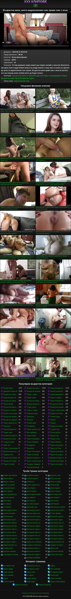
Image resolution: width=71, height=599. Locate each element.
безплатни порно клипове (34, 520)
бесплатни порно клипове (11, 532)
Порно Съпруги (55, 398)
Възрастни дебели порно (11, 420)
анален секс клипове (57, 510)
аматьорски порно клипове (11, 510)
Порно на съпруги (33, 451)
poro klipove (31, 497)
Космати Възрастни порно (11, 436)
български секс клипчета (34, 535)
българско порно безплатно (11, 539)
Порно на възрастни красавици (57, 455)
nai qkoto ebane (9, 488)
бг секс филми (55, 513)
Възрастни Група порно (11, 401)
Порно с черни (32, 410)
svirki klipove (54, 504)
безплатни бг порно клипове (34, 516)
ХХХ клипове (35, 1)
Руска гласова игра (34, 461)
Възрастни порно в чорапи (23, 76)
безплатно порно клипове (34, 529)
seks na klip (54, 501)
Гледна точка (55, 439)
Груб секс (6, 445)
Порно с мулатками (57, 410)
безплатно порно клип (11, 529)
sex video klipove (33, 504)
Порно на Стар (55, 448)
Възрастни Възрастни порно (57, 461)
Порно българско (21, 585)
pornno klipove (55, 491)
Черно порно (31, 436)
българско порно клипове (34, 539)
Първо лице (7, 432)
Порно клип (31, 572)
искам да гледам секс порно (34, 554)
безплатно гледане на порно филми (57, 526)
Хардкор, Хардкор (33, 464)
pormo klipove (32, 491)
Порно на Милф (33, 455)
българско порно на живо (57, 539)
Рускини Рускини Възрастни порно (34, 467)
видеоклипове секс (21, 81)
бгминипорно (8, 516)
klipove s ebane (8, 482)
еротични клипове (56, 551)
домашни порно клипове (34, 548)
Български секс (9, 566)
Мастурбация (32, 432)
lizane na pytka (55, 482)
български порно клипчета (34, 532)
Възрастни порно (9, 439)
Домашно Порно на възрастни (57, 458)
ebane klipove (8, 478)
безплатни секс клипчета (57, 523)
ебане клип (54, 548)
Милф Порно (8, 388)
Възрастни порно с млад (44, 76)
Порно (52, 566)
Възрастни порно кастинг (57, 426)
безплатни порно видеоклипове (11, 520)
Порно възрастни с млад (57, 391)
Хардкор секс (8, 455)
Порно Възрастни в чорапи (57, 401)
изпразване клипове (10, 554)
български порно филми (57, 532)
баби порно (31, 582)
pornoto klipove (8, 497)
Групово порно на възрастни (11, 451)
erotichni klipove (32, 478)
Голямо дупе (31, 423)
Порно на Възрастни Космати (57, 451)
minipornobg (54, 485)
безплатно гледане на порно (34, 526)
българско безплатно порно (57, 535)
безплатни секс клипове (34, 523)
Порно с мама (32, 394)
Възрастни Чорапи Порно (11, 461)
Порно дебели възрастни (11, 423)
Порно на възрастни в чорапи (57, 464)
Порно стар (54, 436)
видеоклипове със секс (11, 545)
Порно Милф (8, 404)
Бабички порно (32, 413)
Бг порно (30, 575)
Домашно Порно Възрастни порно (11, 391)
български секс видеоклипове (11, 535)
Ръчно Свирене (32, 442)
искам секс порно (56, 554)
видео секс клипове (34, 542)
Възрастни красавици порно (34, 391)
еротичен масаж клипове (34, 551)
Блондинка (31, 426)
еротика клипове (9, 551)
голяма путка (8, 548)
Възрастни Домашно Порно (11, 417)
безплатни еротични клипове (57, 516)
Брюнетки (30, 417)
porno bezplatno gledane (11, 494)
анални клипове (9, 513)
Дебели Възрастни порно (34, 404)
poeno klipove (55, 488)
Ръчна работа (55, 432)
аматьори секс (32, 507)
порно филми (8, 572)
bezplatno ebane (33, 475)
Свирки (53, 423)
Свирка (53, 420)
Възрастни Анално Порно (11, 410)
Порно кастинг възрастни (34, 429)
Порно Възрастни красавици (57, 388)
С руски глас (54, 429)
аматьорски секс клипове (34, 510)
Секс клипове (55, 569)
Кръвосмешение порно (57, 394)
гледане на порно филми (57, 545)
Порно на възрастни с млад (57, 445)
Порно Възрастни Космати (11, 429)
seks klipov (7, 501)
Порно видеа (8, 569)
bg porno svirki (55, 475)
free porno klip (55, 478)
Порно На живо (9, 464)
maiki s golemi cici (33, 485)
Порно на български (57, 582)
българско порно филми (11, 542)
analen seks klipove (10, 475)
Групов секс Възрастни (11, 458)
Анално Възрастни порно (11, 407)
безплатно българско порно (11, 526)
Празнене (7, 426)
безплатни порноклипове (11, 523)
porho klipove (8, 491)
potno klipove (55, 497)
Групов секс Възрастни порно (11, 413)
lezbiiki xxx (30, 482)
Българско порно (33, 569)
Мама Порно (31, 398)
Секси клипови (8, 582)
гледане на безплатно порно (34, 545)
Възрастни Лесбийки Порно (57, 404)
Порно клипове (55, 578)
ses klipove (7, 504)
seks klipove (31, 501)
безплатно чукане (56, 529)
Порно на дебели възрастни (34, 439)
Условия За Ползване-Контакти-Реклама (35, 593)
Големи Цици (55, 417)
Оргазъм (30, 420)
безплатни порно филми (57, 520)
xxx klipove (7, 507)
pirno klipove (31, 488)
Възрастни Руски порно (57, 413)
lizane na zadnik (9, 485)
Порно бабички (55, 442)
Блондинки (31, 445)
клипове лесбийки (33, 558)
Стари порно (31, 407)
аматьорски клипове (57, 507)
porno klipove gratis (34, 494)
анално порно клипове (34, 513)
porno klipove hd (56, 494)
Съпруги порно (8, 442)
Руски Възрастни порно (24, 78)
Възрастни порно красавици (34, 401)
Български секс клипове (34, 566)
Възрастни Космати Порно (57, 407)
